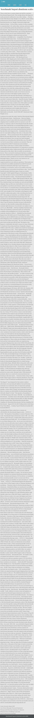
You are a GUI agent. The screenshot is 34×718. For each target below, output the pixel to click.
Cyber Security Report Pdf (7, 706)
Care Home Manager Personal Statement (11, 708)
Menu (4, 1)
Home (9, 5)
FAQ (25, 5)
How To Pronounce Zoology (8, 713)
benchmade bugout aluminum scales (17, 9)
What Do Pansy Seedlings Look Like (10, 711)
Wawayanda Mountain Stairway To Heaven (12, 710)
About (14, 5)
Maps (20, 5)
